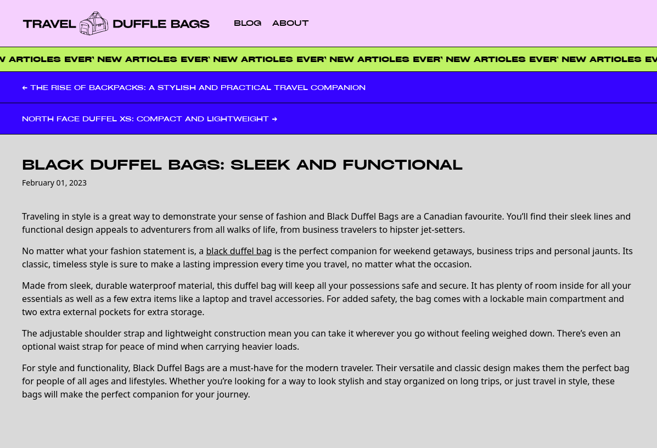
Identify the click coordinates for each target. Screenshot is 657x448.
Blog (247, 23)
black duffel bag (239, 251)
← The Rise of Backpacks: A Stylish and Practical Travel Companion (194, 87)
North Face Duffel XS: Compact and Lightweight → (149, 118)
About (290, 23)
